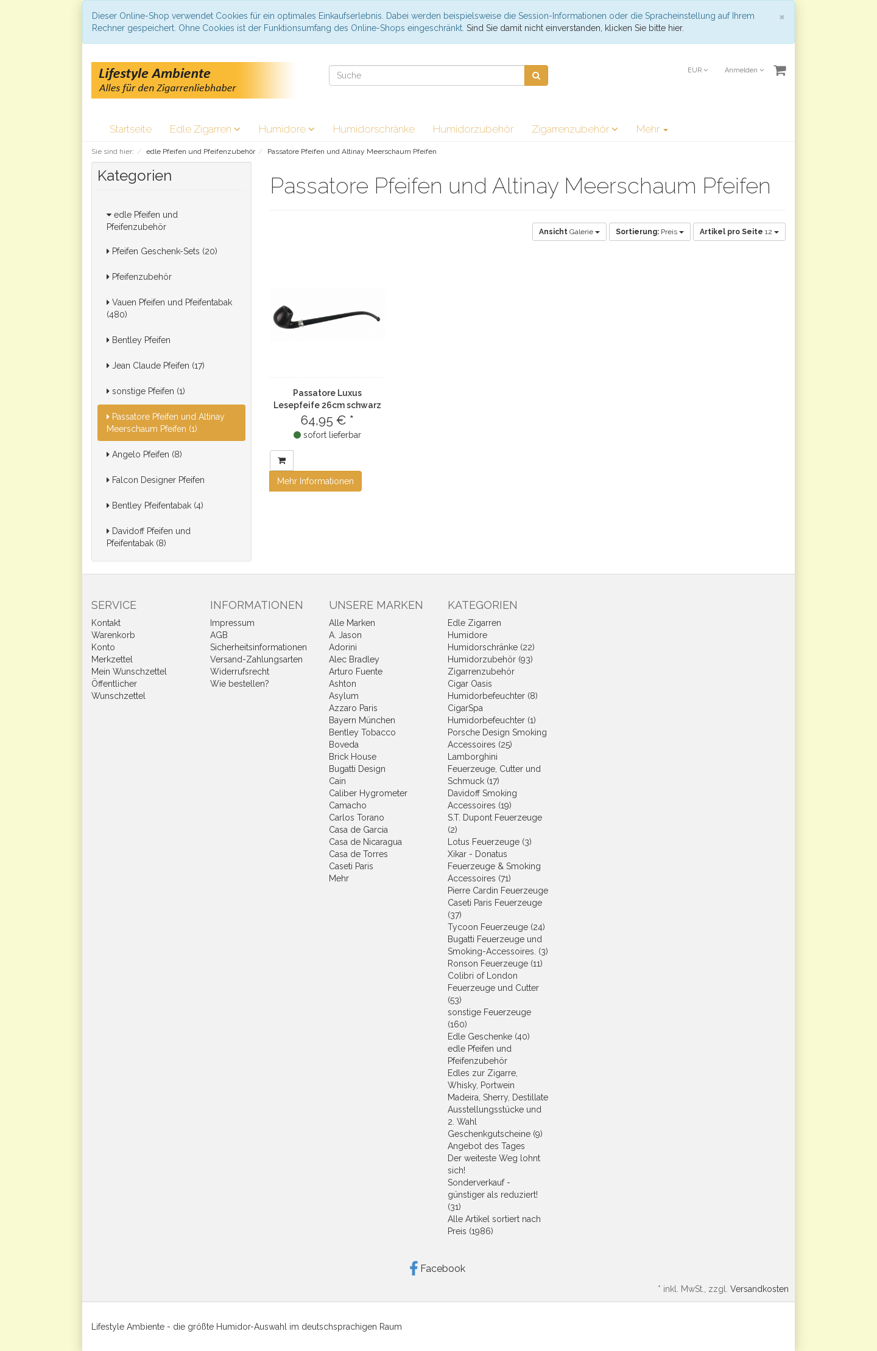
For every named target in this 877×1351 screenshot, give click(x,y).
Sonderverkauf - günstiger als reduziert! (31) (493, 1195)
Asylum (344, 696)
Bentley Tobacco (362, 732)
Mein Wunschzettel (129, 671)
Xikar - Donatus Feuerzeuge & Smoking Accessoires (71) (494, 866)
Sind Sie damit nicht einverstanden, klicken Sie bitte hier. (575, 28)
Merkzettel (112, 659)
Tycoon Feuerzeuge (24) (496, 927)
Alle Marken (352, 623)
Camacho (348, 805)
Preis (650, 231)
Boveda (344, 744)
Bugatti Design (357, 769)
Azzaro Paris (353, 708)
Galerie (569, 231)
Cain (337, 781)
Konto (103, 647)
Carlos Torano (356, 817)
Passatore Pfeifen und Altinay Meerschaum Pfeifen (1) (166, 423)
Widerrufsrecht (239, 671)
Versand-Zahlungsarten (256, 659)
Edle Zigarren (205, 129)
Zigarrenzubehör (575, 129)
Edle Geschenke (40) (489, 1036)
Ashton (342, 684)
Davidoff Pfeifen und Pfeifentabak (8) (149, 537)
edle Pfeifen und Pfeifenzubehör (142, 221)
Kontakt (106, 623)
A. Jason (345, 635)
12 (739, 231)
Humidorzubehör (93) (490, 659)
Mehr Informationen (315, 481)
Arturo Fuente (355, 671)
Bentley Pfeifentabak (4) (155, 505)
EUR (698, 70)
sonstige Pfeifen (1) (146, 391)
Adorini (343, 647)
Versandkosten (759, 1289)
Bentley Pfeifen (139, 340)
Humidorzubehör (473, 129)
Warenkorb (113, 635)
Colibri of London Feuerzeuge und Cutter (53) (493, 988)
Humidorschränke (374, 129)
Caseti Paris (351, 866)
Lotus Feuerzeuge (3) (490, 842)
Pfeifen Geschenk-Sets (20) (162, 251)
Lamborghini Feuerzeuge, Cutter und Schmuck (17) (494, 769)
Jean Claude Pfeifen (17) (156, 365)
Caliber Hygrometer (368, 793)
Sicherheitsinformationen (258, 647)
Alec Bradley (354, 659)
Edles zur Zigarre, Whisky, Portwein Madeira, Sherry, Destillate (498, 1085)
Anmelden (744, 70)
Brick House (352, 757)
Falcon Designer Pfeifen (156, 480)
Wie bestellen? (239, 684)
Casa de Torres (358, 854)
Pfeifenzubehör (139, 277)
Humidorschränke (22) (491, 647)
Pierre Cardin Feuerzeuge (498, 890)
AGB (219, 635)
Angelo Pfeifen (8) (144, 454)
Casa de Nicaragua (365, 842)
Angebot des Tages (486, 1146)
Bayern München (362, 720)
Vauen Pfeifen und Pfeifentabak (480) (169, 308)
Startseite (131, 129)
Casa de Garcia (358, 830)
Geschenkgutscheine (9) (495, 1134)
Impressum (232, 623)
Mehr (652, 129)
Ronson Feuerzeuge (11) (495, 963)
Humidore (287, 129)
